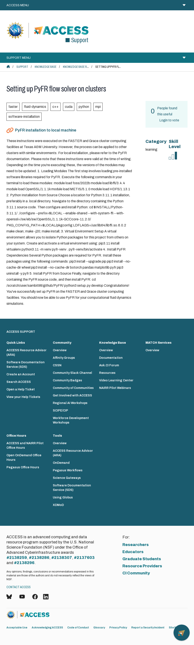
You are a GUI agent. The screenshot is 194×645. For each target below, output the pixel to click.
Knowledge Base (45, 66)
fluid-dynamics (35, 106)
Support (22, 66)
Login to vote (169, 120)
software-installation (24, 116)
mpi (98, 106)
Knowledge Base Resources (81, 66)
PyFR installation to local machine (45, 130)
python (84, 106)
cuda (68, 106)
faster (13, 106)
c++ (55, 106)
